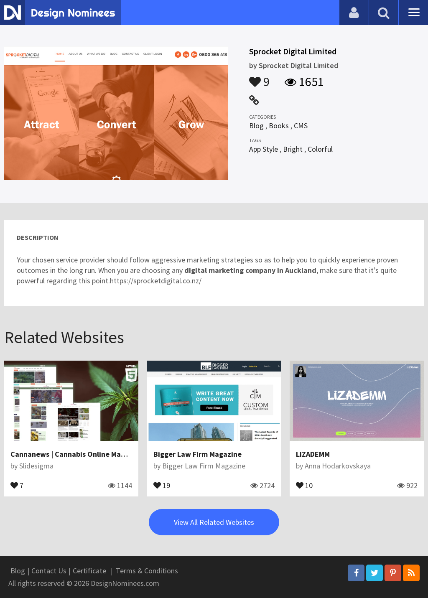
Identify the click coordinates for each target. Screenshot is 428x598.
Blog (256, 125)
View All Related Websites (214, 522)
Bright (293, 149)
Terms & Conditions (147, 570)
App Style (263, 149)
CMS (301, 125)
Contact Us (48, 570)
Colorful (320, 149)
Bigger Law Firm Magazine (197, 454)
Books (279, 125)
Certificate (89, 570)
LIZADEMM (313, 454)
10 (304, 485)
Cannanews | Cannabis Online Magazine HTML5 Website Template (121, 454)
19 (161, 485)
